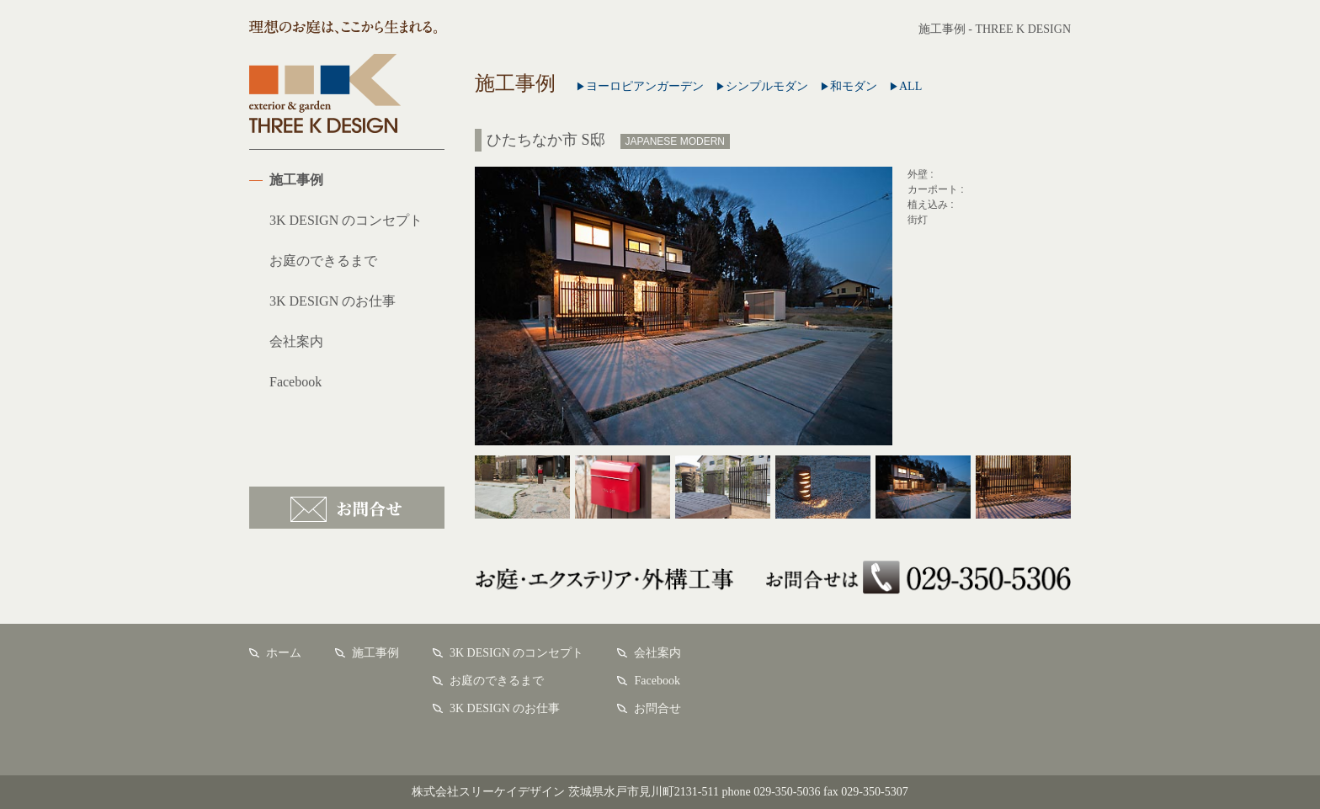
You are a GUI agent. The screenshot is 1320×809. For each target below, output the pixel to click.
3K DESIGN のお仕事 (332, 301)
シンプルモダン (762, 86)
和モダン (848, 86)
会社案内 (296, 341)
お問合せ (346, 508)
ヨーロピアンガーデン (640, 86)
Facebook (295, 382)
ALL (905, 86)
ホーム (283, 653)
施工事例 (296, 180)
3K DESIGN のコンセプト (346, 220)
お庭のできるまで (323, 260)
